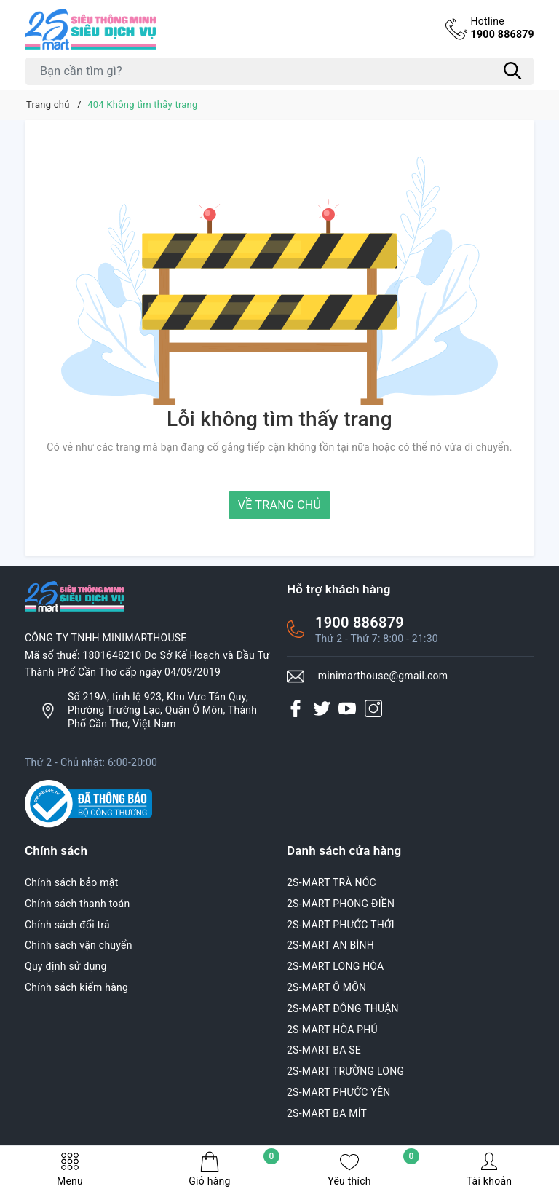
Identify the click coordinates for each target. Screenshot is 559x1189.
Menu (70, 1169)
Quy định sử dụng (66, 966)
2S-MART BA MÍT (327, 1113)
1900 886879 (500, 28)
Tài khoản (489, 1169)
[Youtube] (347, 708)
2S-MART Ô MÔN (326, 987)
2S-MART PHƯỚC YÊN (339, 1092)
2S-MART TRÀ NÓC (331, 882)
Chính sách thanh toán (77, 903)
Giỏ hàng (234, 1169)
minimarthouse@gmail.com (383, 676)
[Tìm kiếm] (512, 71)
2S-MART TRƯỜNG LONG (345, 1071)
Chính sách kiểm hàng (76, 987)
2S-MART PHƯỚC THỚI (341, 925)
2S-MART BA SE (324, 1050)
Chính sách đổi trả (67, 925)
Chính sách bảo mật (71, 882)
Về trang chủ (279, 505)
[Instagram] (373, 708)
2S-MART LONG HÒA (335, 966)
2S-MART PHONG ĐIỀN (341, 903)
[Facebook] (295, 708)
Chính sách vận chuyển (78, 945)
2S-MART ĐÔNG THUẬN (343, 1008)
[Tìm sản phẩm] (279, 71)
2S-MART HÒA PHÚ (332, 1029)
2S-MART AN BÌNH (330, 945)
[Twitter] (321, 708)
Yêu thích (373, 1169)
